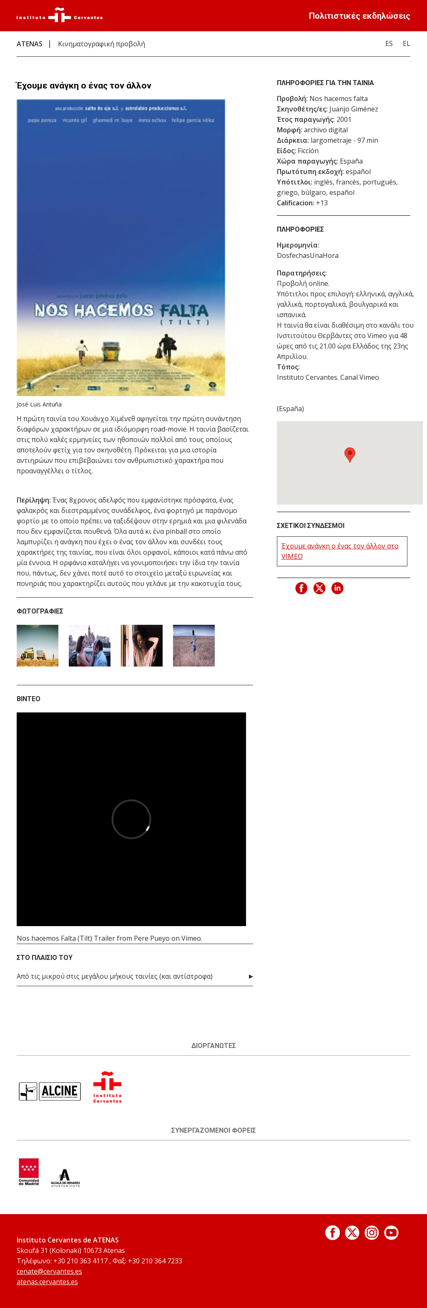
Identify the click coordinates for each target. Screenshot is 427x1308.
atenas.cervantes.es (47, 1281)
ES (389, 43)
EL (406, 43)
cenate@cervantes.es (49, 1271)
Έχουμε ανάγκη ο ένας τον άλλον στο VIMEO (340, 551)
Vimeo (191, 938)
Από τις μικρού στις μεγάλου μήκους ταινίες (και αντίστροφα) (115, 976)
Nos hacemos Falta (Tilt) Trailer (66, 938)
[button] (349, 455)
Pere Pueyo (152, 938)
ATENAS (30, 43)
